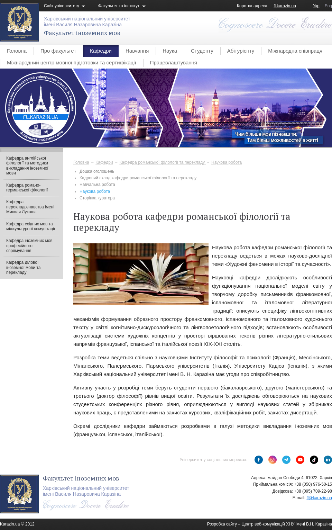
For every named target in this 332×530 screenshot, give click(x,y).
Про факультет (58, 51)
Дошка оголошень (97, 171)
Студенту (202, 51)
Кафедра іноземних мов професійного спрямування (29, 245)
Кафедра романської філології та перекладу (162, 162)
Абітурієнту (240, 51)
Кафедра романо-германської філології (27, 187)
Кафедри (101, 51)
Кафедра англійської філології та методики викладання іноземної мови (27, 166)
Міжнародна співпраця (295, 51)
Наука (170, 51)
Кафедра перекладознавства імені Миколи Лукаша (30, 206)
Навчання (137, 51)
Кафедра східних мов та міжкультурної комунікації (30, 226)
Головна (17, 51)
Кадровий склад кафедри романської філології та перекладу (138, 178)
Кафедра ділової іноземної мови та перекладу (23, 267)
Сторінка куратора (97, 198)
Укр (316, 5)
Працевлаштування (173, 62)
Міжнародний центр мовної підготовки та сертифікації (71, 62)
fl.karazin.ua (285, 5)
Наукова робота (226, 162)
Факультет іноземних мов (82, 32)
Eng (328, 5)
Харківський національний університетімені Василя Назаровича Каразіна (87, 21)
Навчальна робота (97, 184)
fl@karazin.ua (319, 497)
